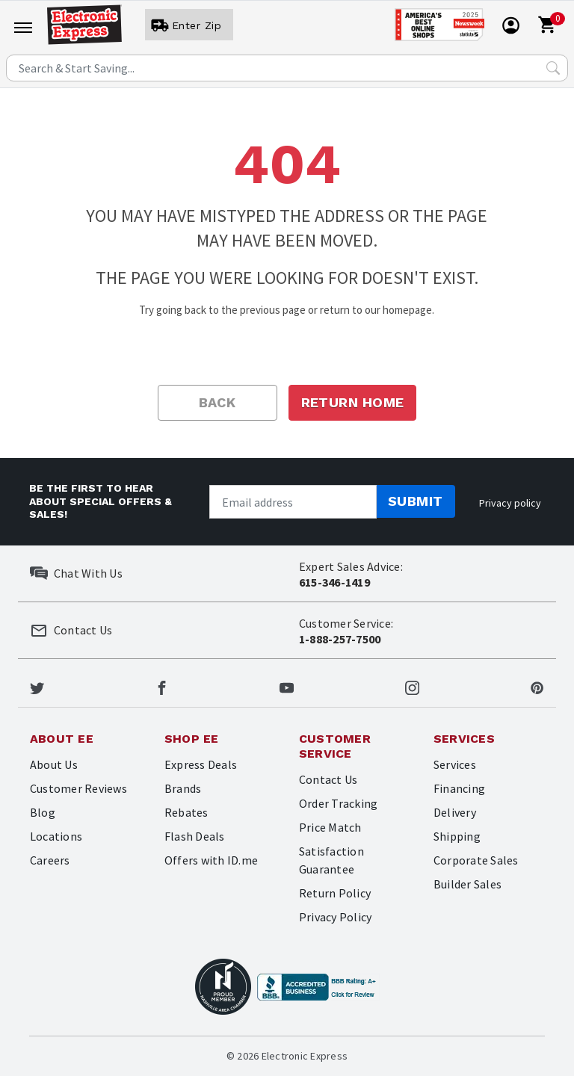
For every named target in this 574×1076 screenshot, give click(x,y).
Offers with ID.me (211, 860)
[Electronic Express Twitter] (37, 686)
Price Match (330, 827)
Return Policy (335, 892)
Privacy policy (510, 503)
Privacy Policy (335, 916)
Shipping (457, 836)
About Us (54, 764)
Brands (182, 788)
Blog (42, 812)
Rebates (186, 812)
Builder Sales (467, 883)
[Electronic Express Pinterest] (537, 686)
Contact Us (328, 779)
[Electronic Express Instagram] (412, 686)
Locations (56, 836)
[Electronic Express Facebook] (162, 686)
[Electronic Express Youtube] (287, 686)
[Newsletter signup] (293, 502)
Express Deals (200, 764)
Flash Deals (194, 836)
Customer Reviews (78, 788)
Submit (415, 501)
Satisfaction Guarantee (331, 860)
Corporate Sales (476, 860)
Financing (459, 788)
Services (454, 764)
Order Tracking (338, 803)
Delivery (454, 812)
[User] (189, 25)
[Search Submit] (553, 68)
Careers (50, 860)
